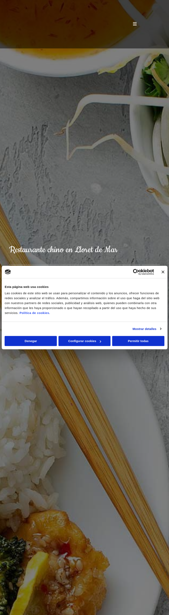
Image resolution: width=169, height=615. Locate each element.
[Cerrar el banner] (162, 271)
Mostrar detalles (145, 329)
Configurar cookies (84, 341)
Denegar (31, 341)
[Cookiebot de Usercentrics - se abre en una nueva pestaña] (136, 272)
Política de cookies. (34, 313)
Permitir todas (138, 341)
